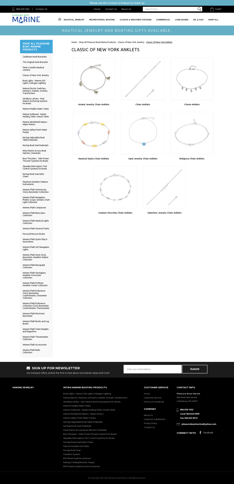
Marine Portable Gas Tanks (76, 446)
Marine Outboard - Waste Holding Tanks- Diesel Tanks (36, 115)
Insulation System (71, 454)
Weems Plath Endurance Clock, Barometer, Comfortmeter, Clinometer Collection (35, 294)
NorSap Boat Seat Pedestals (36, 145)
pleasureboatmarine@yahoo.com (199, 424)
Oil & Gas (198, 20)
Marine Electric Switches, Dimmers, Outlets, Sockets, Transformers (35, 90)
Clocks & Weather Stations (135, 20)
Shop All (213, 20)
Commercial (163, 20)
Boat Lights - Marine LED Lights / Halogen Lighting (34, 81)
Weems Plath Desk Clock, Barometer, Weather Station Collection (35, 257)
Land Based (181, 20)
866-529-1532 (23, 9)
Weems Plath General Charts (36, 228)
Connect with (186, 432)
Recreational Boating (102, 20)
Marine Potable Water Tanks (36, 109)
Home (97, 9)
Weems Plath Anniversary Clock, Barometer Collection (36, 190)
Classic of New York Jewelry (36, 75)
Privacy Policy (150, 423)
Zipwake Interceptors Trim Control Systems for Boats (35, 167)
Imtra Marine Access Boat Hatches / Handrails (34, 152)
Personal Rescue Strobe (34, 234)
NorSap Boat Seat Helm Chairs (78, 442)
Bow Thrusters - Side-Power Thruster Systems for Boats (36, 159)
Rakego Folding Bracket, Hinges (79, 462)
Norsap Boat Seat (72, 450)
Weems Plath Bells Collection (31, 351)
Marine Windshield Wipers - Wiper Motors (83, 414)
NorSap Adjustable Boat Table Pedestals (34, 138)
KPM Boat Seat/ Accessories (77, 458)
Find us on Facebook (154, 401)
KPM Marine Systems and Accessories (81, 466)
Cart (218, 9)
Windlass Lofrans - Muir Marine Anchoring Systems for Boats (35, 101)
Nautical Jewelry (74, 20)
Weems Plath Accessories (35, 344)
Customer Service (152, 397)
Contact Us (41, 9)
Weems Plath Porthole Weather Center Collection (35, 284)
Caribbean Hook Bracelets (35, 57)
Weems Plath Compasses (34, 207)
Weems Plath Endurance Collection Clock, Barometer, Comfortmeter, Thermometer (36, 305)
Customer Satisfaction (154, 419)
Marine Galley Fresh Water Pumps (79, 418)
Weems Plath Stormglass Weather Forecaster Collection (34, 275)
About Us (126, 9)
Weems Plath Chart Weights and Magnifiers (36, 330)
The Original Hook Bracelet (35, 62)
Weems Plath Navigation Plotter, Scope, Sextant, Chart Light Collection (36, 199)
